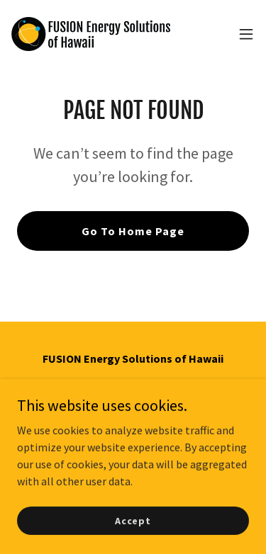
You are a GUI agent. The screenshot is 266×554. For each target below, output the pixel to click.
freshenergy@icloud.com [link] (133, 432)
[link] (90, 34)
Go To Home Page (133, 231)
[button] (246, 34)
